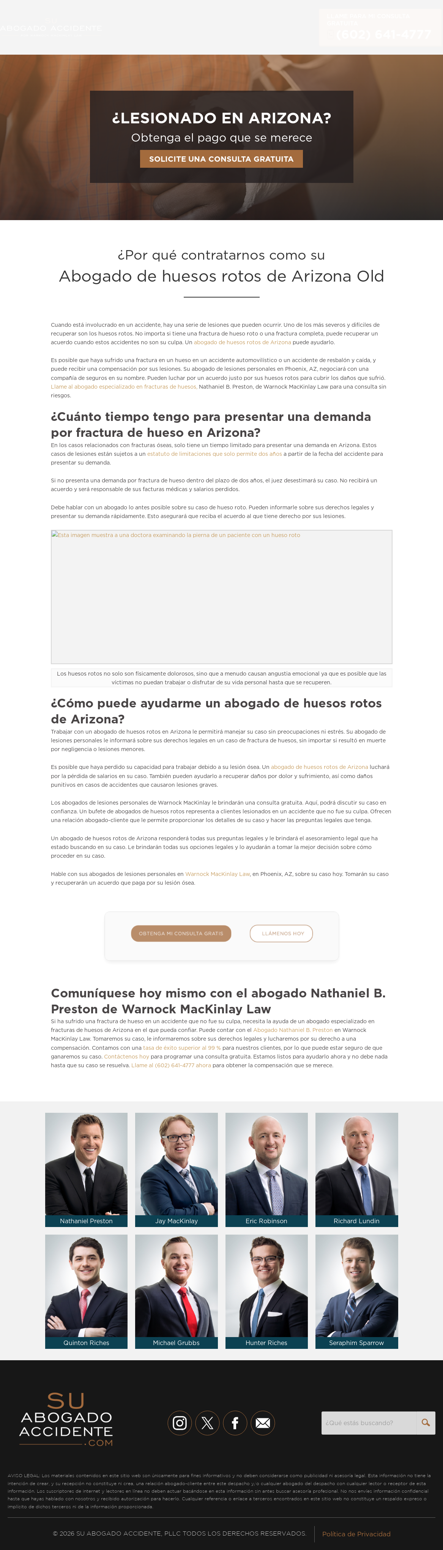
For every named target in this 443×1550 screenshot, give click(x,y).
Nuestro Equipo (186, 27)
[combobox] (369, 1423)
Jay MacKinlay (176, 1221)
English (303, 27)
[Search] (426, 1423)
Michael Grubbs (176, 1342)
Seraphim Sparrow (356, 1342)
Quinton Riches (86, 1342)
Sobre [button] (232, 27)
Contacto (268, 27)
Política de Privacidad (356, 1534)
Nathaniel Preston (86, 1221)
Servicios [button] (134, 27)
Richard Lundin (357, 1221)
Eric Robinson (266, 1221)
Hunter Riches (266, 1342)
